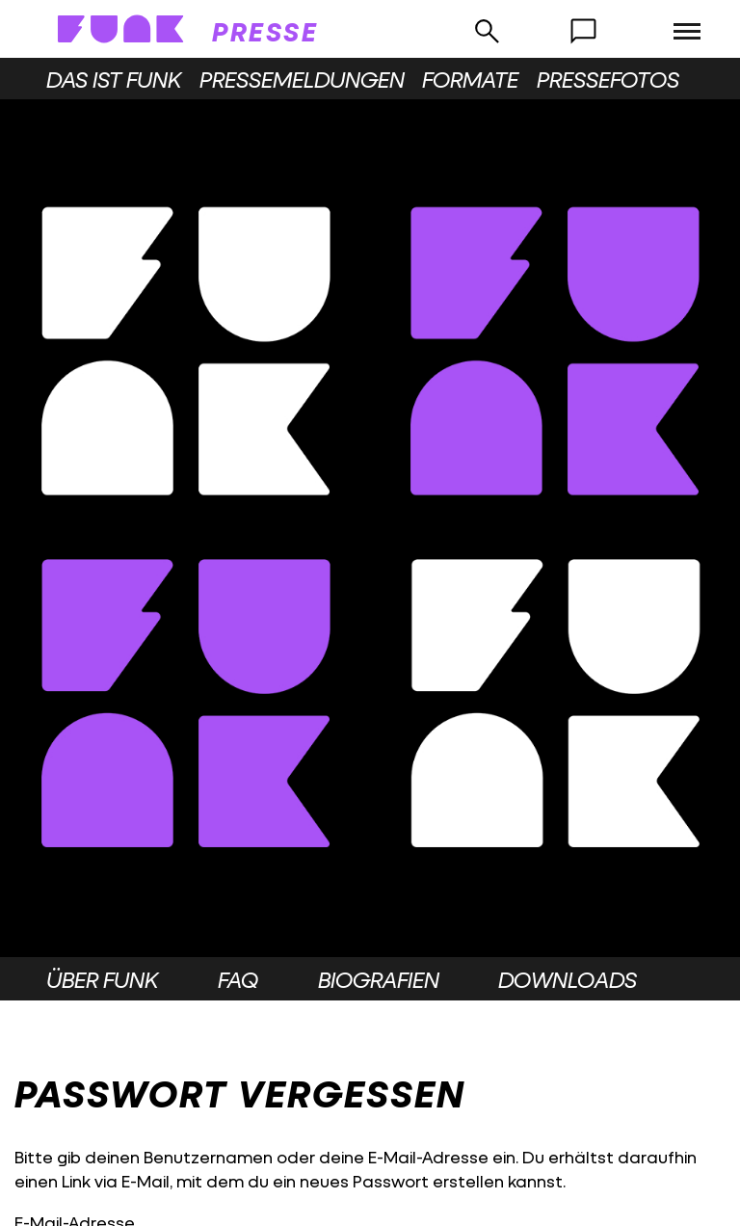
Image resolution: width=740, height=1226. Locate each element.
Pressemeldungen (302, 79)
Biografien (378, 979)
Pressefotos (608, 79)
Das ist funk (113, 79)
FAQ (238, 979)
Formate (470, 79)
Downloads (567, 979)
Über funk (102, 979)
